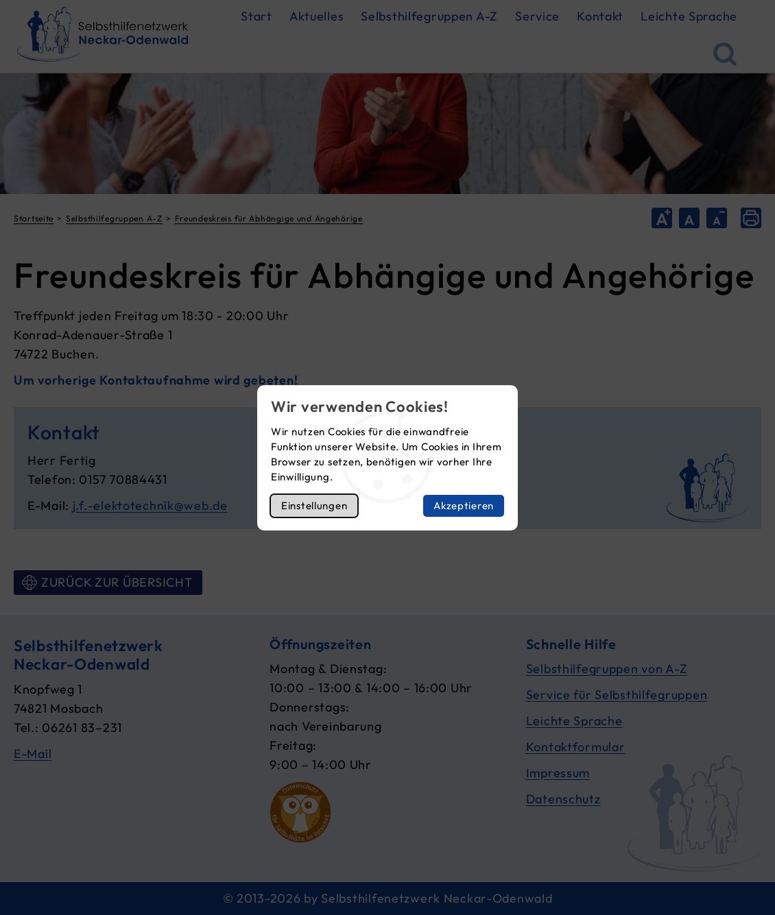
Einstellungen (314, 505)
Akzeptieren (463, 505)
